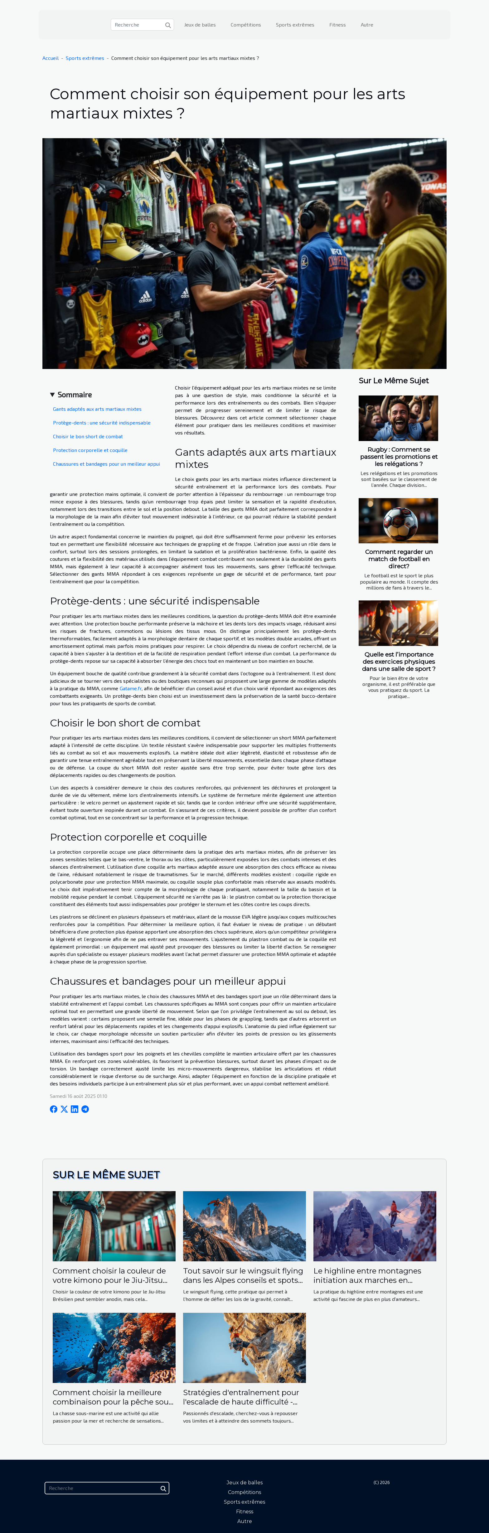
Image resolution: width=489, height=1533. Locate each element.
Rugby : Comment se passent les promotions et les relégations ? (399, 457)
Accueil (50, 58)
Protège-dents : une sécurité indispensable (102, 422)
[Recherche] (142, 25)
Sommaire (75, 394)
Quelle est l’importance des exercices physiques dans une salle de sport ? (399, 661)
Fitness (337, 24)
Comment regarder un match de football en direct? (399, 559)
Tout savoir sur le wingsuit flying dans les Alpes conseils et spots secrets (243, 1280)
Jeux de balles (200, 24)
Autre (367, 24)
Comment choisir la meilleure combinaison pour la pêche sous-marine (114, 1402)
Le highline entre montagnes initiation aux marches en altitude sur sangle (367, 1280)
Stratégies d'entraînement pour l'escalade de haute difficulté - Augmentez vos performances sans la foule (241, 1406)
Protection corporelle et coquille (90, 450)
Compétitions (246, 24)
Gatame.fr (131, 688)
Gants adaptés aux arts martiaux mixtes (97, 409)
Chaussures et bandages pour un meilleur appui (106, 464)
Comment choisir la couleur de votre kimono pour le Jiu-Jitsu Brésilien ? (109, 1280)
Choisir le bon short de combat (88, 436)
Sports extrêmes (295, 24)
